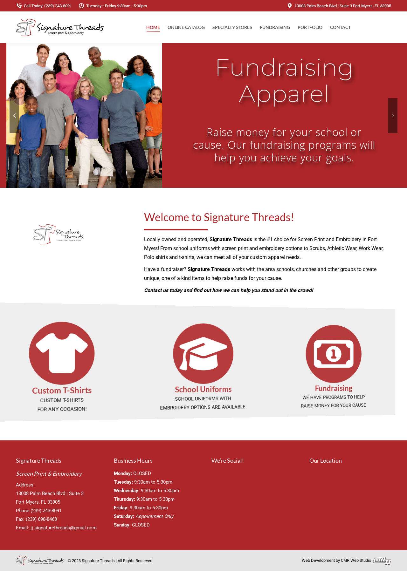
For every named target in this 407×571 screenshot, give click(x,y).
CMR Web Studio (366, 560)
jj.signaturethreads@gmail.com (64, 528)
